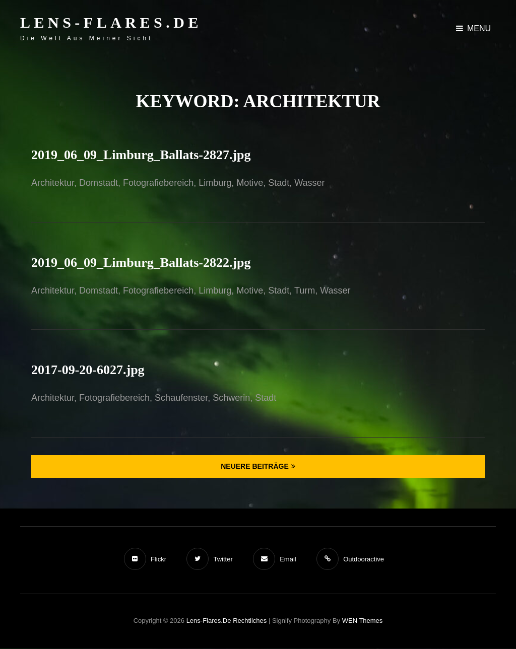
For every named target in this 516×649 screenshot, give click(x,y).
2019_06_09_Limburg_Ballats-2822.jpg (141, 262)
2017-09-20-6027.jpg (88, 370)
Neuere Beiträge (255, 466)
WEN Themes (362, 620)
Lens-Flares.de (111, 22)
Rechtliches (250, 620)
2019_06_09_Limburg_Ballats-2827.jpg (141, 155)
